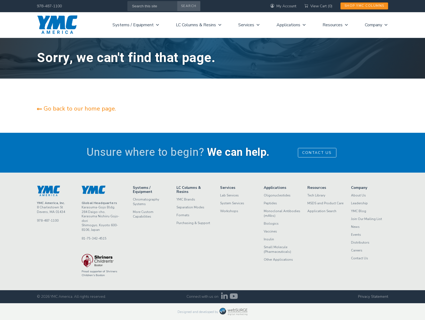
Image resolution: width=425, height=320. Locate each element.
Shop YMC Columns (364, 6)
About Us (358, 195)
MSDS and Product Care (325, 203)
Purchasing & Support (193, 223)
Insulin (269, 239)
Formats (182, 215)
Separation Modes (190, 207)
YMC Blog (358, 211)
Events (356, 234)
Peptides (270, 203)
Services (249, 25)
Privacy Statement (373, 296)
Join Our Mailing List (366, 219)
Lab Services (229, 195)
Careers (356, 250)
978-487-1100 (49, 6)
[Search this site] (152, 6)
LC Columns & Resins (199, 25)
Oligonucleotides (277, 195)
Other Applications (278, 259)
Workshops (229, 211)
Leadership (359, 203)
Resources (336, 25)
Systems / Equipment (136, 25)
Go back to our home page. (76, 109)
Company (376, 25)
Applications (291, 25)
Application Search (321, 211)
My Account (283, 6)
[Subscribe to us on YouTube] (234, 297)
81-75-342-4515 (94, 238)
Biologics (271, 223)
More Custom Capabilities (143, 214)
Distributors (360, 242)
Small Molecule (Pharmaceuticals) (277, 249)
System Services (232, 203)
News (355, 227)
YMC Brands (185, 199)
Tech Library (316, 195)
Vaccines (270, 231)
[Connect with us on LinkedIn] (224, 297)
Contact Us (317, 152)
